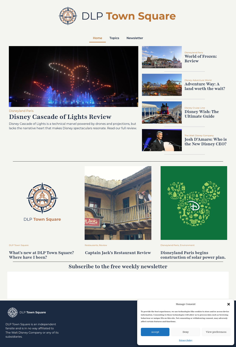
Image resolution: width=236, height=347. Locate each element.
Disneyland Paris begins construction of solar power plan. (193, 255)
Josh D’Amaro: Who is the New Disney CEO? (206, 142)
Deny (186, 332)
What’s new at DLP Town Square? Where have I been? (41, 255)
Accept (155, 332)
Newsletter (134, 38)
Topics (114, 38)
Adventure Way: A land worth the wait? (205, 86)
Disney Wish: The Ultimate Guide (202, 114)
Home (97, 38)
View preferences (216, 332)
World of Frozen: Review (201, 59)
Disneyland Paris (21, 111)
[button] (228, 304)
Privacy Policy (185, 340)
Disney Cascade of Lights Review (60, 116)
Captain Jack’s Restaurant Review (118, 253)
